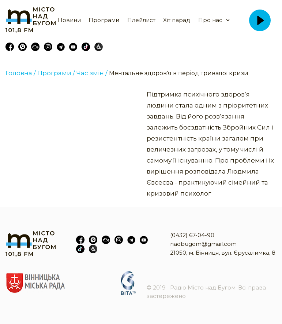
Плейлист (141, 20)
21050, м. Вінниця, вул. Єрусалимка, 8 (222, 252)
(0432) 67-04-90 (192, 235)
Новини (69, 20)
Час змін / (92, 73)
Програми (104, 20)
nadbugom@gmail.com (203, 243)
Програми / (56, 73)
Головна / (20, 73)
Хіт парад (176, 20)
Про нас (210, 20)
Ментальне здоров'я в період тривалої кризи (178, 73)
